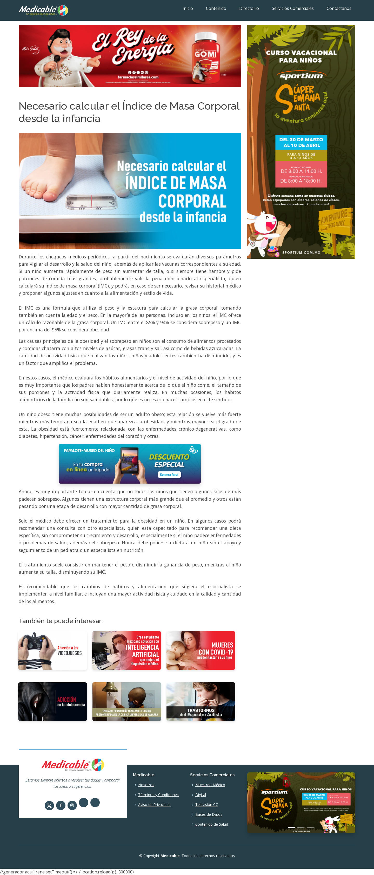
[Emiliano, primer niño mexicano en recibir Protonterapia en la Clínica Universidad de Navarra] (126, 701)
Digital (200, 795)
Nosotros (146, 785)
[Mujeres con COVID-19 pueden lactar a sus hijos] (200, 650)
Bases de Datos (208, 814)
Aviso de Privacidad (154, 804)
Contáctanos (339, 8)
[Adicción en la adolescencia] (52, 701)
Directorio (249, 8)
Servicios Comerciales (293, 8)
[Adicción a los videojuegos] (52, 650)
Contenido (216, 8)
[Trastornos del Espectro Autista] (200, 701)
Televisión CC (206, 804)
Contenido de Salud (211, 824)
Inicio (188, 8)
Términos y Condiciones (158, 795)
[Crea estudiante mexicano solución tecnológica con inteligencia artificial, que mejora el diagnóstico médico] (126, 650)
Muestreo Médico (210, 785)
